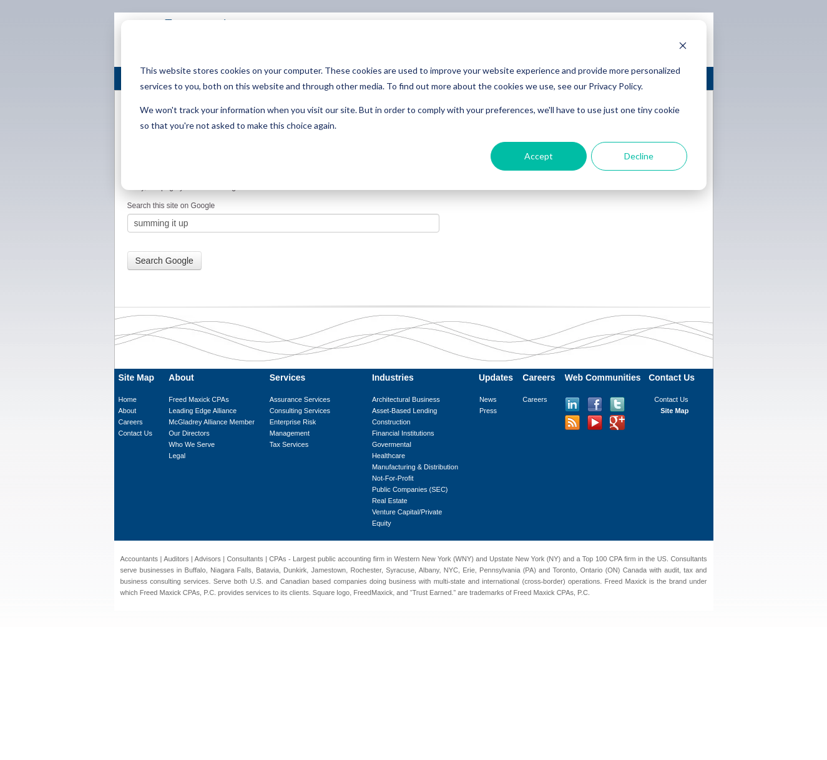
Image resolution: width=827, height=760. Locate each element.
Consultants (245, 558)
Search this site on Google (171, 205)
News (488, 399)
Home (128, 399)
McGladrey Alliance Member (212, 422)
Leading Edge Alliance (203, 410)
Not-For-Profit (393, 478)
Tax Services (289, 444)
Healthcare (388, 455)
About (128, 410)
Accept (538, 156)
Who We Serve (192, 444)
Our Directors (189, 433)
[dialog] (414, 105)
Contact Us (135, 433)
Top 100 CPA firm (609, 558)
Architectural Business (406, 399)
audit (671, 570)
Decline (638, 156)
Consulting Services (300, 410)
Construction (391, 422)
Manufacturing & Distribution (415, 467)
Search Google (164, 261)
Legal (177, 455)
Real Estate (390, 500)
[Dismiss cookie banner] (682, 47)
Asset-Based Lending (405, 410)
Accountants (139, 558)
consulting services (179, 581)
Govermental (391, 444)
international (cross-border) (523, 581)
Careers (131, 422)
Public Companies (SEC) (410, 489)
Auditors (176, 558)
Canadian (295, 581)
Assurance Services (300, 399)
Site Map (674, 410)
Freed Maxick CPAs (198, 399)
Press (488, 410)
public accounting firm (351, 558)
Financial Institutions (403, 433)
